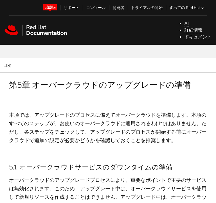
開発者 (118, 7)
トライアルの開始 (147, 7)
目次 (8, 65)
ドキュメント (198, 37)
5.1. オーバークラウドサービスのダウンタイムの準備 (90, 167)
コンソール (96, 7)
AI (186, 23)
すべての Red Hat (187, 7)
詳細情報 (193, 30)
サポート (71, 7)
